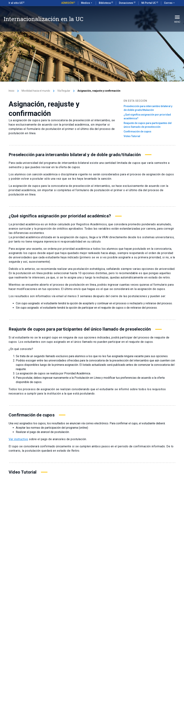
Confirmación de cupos (137, 131)
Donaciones (126, 2)
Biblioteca (105, 2)
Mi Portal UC (148, 2)
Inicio (11, 90)
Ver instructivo (18, 439)
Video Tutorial (132, 136)
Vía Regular (63, 90)
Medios (87, 3)
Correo (169, 3)
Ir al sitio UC (16, 2)
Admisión (67, 2)
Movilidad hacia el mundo (36, 90)
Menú (177, 18)
